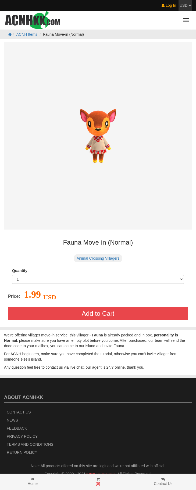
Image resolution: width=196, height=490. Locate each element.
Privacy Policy (22, 436)
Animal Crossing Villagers (98, 258)
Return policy (22, 452)
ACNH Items (26, 34)
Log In (169, 5)
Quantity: (20, 270)
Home (32, 481)
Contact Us (19, 412)
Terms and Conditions (30, 444)
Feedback (17, 428)
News (12, 420)
